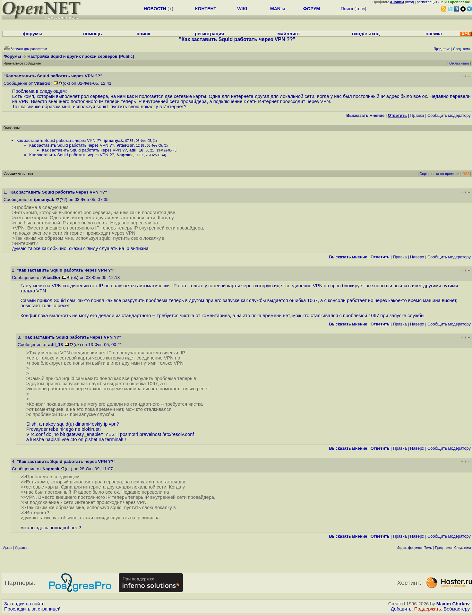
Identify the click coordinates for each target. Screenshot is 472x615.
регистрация (427, 2)
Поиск (347, 8)
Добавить (401, 608)
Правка (417, 115)
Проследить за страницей (32, 608)
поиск (143, 33)
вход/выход (366, 33)
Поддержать (427, 608)
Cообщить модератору (449, 115)
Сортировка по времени (439, 174)
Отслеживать (459, 63)
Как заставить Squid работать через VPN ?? (58, 140)
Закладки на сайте (24, 603)
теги (360, 8)
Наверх (417, 257)
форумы (33, 33)
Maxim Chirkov (453, 603)
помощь (92, 33)
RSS (466, 174)
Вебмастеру (457, 608)
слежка (433, 33)
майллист (289, 33)
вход (410, 2)
